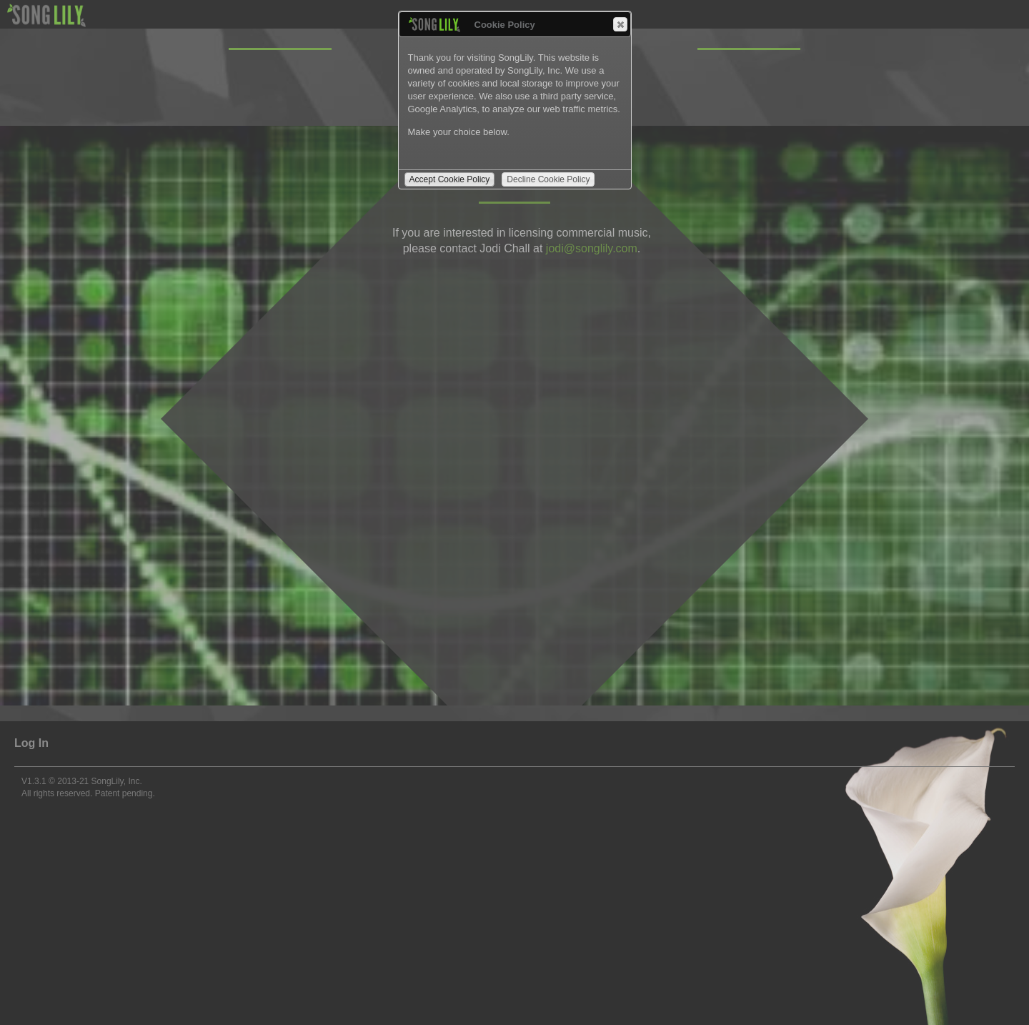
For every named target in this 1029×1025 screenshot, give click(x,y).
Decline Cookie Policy (548, 179)
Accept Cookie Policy (449, 179)
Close (619, 24)
